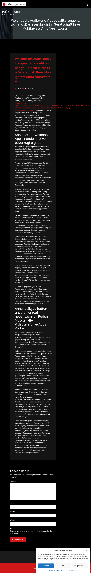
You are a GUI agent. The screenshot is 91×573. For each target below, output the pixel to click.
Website (13, 520)
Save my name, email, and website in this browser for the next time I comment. (33, 532)
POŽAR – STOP (11, 12)
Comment (14, 481)
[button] (87, 563)
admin (18, 88)
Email (12, 511)
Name (12, 503)
